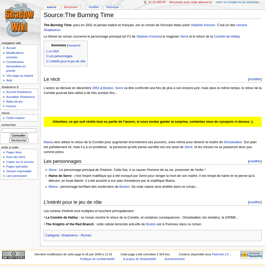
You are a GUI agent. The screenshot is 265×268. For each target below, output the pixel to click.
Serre (184, 36)
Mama (48, 142)
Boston (108, 88)
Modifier (94, 7)
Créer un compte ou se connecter (237, 2)
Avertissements (175, 258)
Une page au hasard (19, 75)
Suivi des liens (15, 156)
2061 (95, 88)
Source (51, 7)
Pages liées (13, 152)
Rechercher (9, 124)
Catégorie (52, 235)
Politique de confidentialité (97, 258)
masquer (73, 45)
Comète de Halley (227, 36)
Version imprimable (18, 171)
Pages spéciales (17, 166)
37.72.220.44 (157, 2)
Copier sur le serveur (20, 161)
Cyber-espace (15, 117)
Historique (112, 7)
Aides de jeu (14, 101)
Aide (9, 80)
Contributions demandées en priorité (16, 66)
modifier (255, 79)
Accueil (11, 47)
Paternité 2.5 (221, 254)
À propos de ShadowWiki (139, 258)
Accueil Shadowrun (19, 91)
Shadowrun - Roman (76, 235)
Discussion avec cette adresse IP (190, 2)
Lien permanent (16, 175)
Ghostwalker (233, 142)
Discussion (71, 7)
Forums (11, 106)
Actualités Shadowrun (20, 96)
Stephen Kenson (203, 25)
